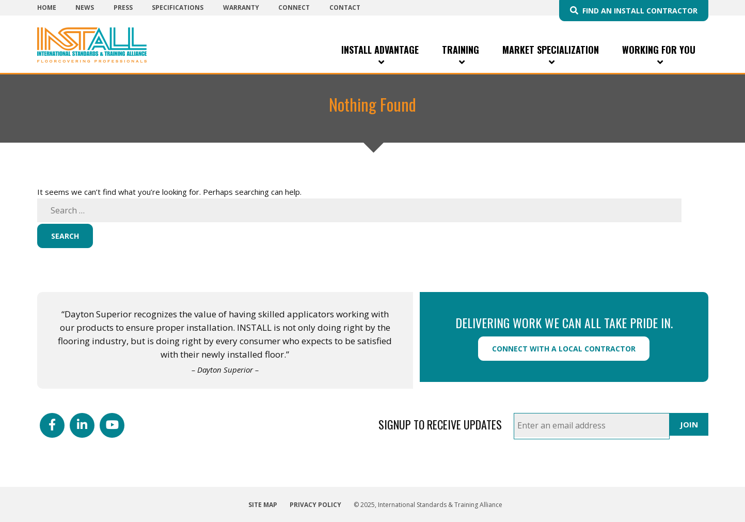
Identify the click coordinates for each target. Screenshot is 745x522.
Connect (294, 7)
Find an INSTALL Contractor (640, 11)
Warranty (241, 7)
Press (123, 7)
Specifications (177, 7)
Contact (344, 7)
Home (46, 7)
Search (65, 236)
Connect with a (564, 349)
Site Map (262, 504)
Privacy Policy (315, 504)
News (84, 7)
